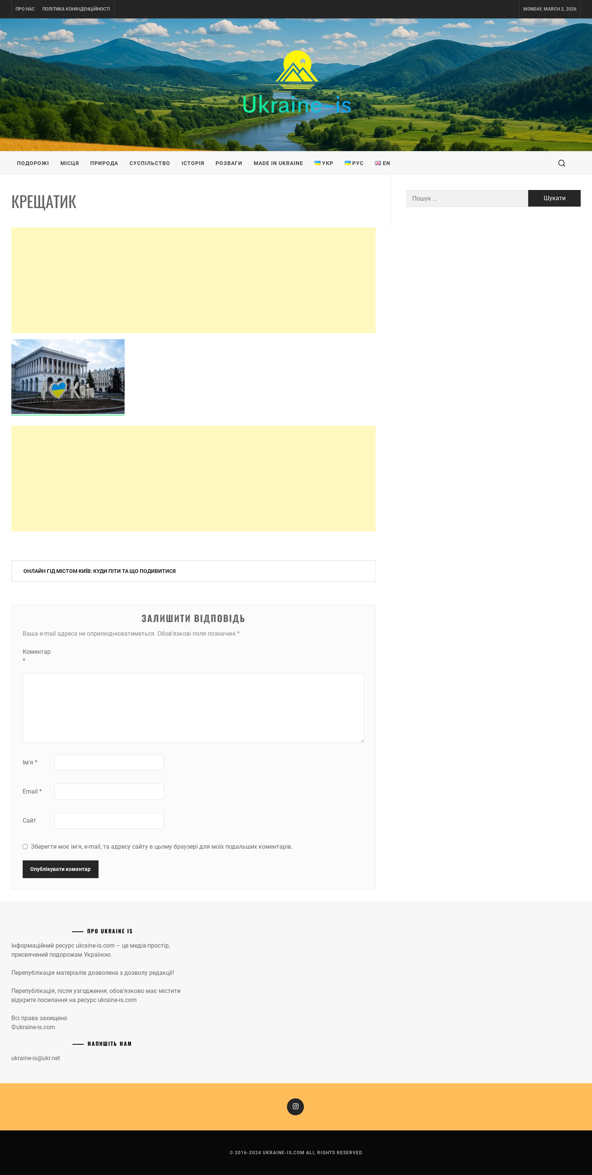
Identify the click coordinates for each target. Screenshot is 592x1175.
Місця (69, 163)
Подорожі (33, 163)
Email (32, 791)
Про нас (25, 9)
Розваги (229, 163)
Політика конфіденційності (76, 9)
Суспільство (150, 163)
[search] (561, 163)
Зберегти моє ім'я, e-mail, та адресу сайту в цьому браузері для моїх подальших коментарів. (162, 846)
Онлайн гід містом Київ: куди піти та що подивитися (99, 571)
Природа (104, 163)
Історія (193, 163)
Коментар (37, 656)
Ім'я (30, 762)
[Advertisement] (193, 280)
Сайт (29, 820)
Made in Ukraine (278, 163)
